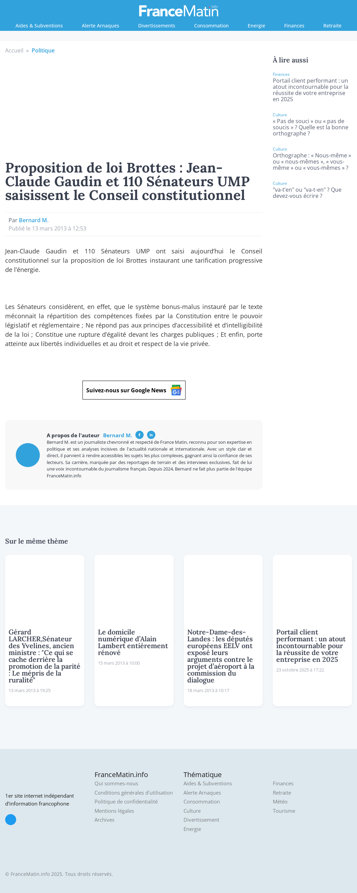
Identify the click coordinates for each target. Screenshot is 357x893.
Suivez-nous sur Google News (134, 390)
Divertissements (156, 25)
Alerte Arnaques (100, 25)
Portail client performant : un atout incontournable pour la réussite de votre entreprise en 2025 (310, 90)
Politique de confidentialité (126, 801)
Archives (104, 820)
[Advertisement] (134, 106)
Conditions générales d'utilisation (133, 792)
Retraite (332, 25)
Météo (280, 801)
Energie (256, 25)
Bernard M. (33, 220)
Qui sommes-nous (116, 783)
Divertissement (201, 820)
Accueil (14, 50)
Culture (192, 811)
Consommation (211, 25)
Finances (294, 25)
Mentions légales (114, 811)
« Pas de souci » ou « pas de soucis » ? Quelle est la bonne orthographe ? (310, 127)
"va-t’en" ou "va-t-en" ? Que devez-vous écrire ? (307, 193)
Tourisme (284, 811)
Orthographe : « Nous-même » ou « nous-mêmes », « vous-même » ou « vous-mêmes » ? (312, 161)
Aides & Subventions (39, 25)
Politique (43, 50)
